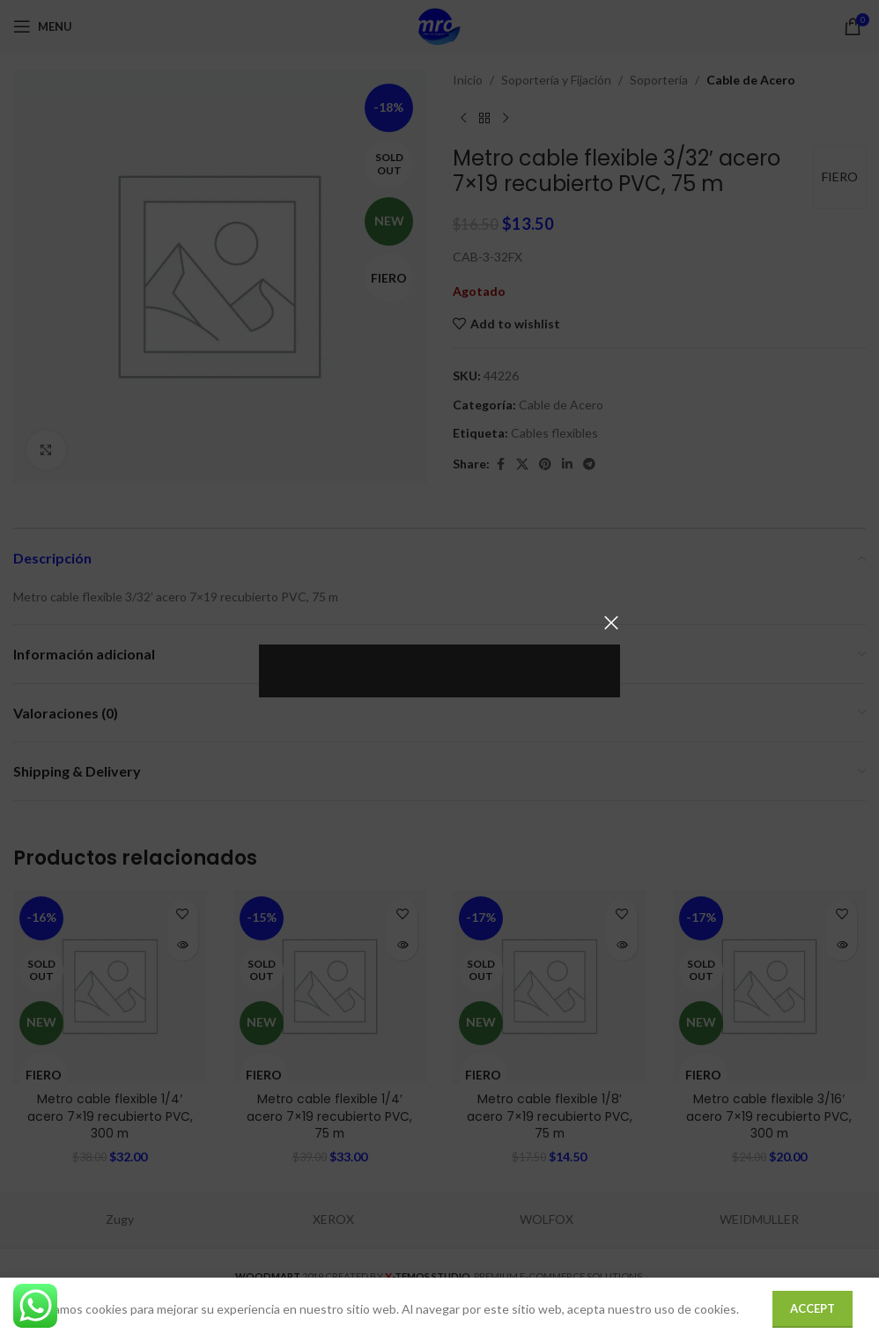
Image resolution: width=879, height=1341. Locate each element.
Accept (812, 1308)
